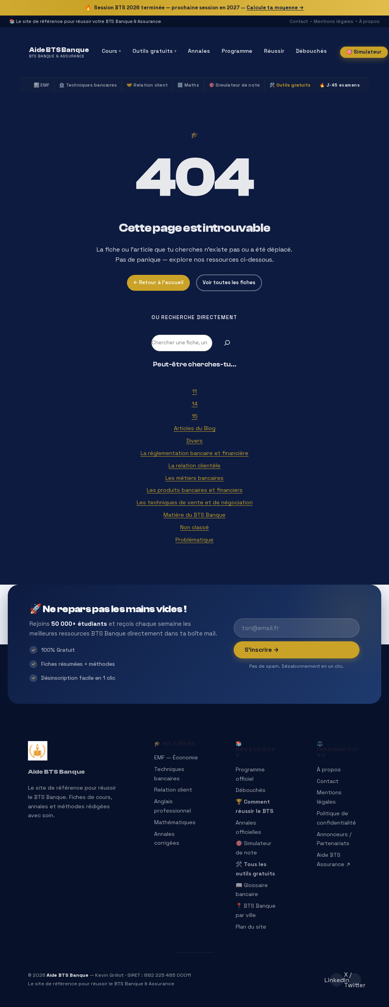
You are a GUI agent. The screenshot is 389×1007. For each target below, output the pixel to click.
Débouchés (311, 50)
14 (195, 403)
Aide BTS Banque (56, 771)
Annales (199, 50)
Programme (237, 50)
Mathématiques (175, 822)
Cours (111, 50)
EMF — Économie (176, 757)
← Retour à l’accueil (158, 282)
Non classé (194, 527)
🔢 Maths (188, 85)
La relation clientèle (194, 465)
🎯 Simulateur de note (234, 85)
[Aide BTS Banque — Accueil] (59, 52)
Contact (299, 21)
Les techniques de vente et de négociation (195, 502)
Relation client (173, 789)
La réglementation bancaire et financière (194, 453)
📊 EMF (41, 85)
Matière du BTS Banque (194, 514)
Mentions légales (333, 21)
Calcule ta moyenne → (275, 7)
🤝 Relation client (147, 85)
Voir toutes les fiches (229, 282)
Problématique (194, 539)
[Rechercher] (227, 343)
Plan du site (251, 926)
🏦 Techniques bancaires (88, 85)
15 (195, 416)
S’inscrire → (262, 649)
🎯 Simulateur (364, 52)
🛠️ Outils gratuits (290, 85)
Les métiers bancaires (194, 477)
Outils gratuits (154, 50)
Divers (194, 440)
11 (194, 391)
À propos (369, 21)
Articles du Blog (194, 428)
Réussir (274, 50)
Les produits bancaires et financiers (195, 489)
